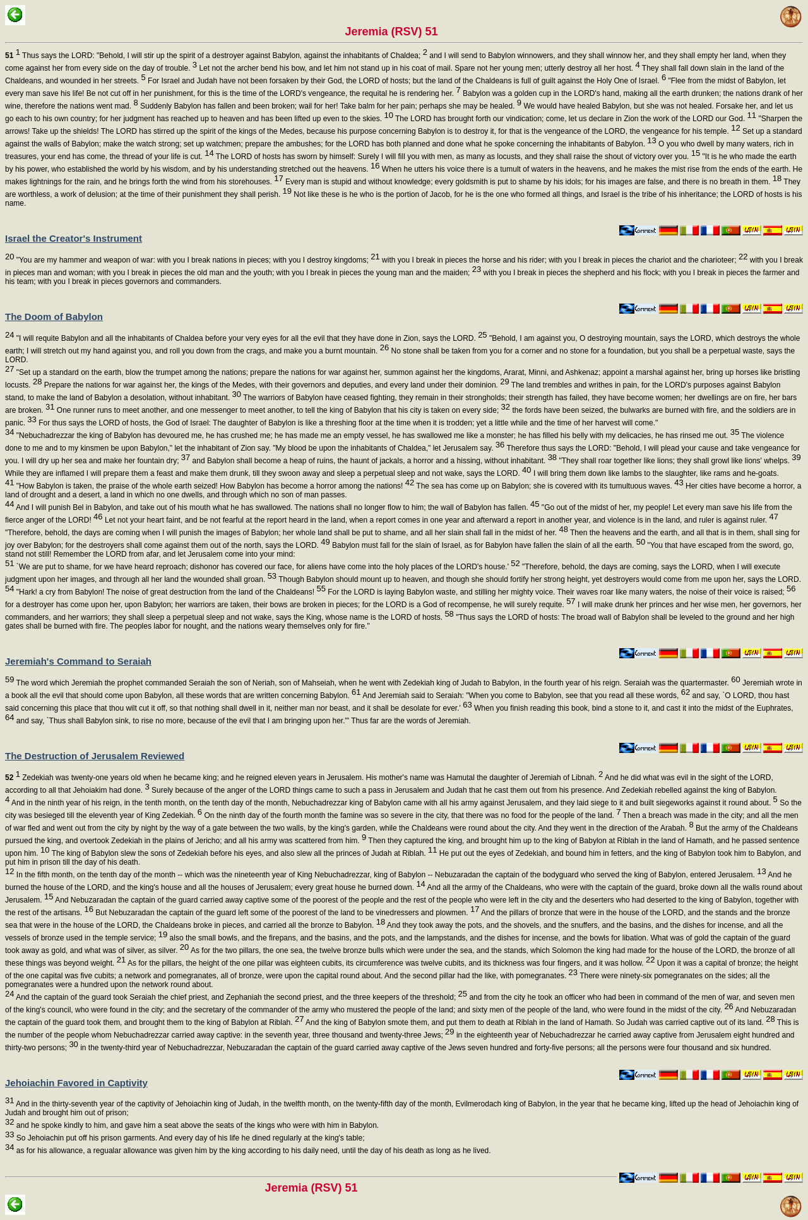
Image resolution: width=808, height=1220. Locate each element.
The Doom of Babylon (54, 316)
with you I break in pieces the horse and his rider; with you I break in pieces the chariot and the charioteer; (564, 260)
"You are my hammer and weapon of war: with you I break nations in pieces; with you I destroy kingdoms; (196, 260)
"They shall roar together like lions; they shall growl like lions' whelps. (679, 460)
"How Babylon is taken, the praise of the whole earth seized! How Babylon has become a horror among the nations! (214, 486)
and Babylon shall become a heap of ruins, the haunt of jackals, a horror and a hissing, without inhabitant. (373, 460)
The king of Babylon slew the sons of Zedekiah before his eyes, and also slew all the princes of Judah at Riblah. (243, 853)
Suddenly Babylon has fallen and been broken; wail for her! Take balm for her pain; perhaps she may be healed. (329, 106)
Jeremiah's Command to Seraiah (78, 661)
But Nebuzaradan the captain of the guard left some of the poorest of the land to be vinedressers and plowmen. (286, 912)
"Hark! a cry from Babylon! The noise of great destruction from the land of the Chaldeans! (169, 592)
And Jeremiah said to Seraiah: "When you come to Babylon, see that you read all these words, (525, 695)
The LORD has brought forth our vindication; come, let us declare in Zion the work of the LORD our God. (574, 118)
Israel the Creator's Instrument (73, 238)
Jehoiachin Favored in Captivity (76, 1082)
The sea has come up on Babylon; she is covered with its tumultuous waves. (548, 486)
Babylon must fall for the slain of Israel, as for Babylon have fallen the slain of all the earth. (487, 545)
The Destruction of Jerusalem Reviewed (94, 755)
